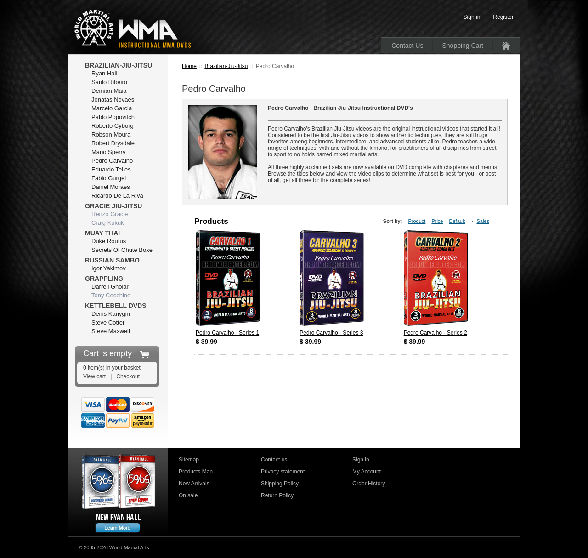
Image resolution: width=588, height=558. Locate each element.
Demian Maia (109, 90)
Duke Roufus (108, 241)
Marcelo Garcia (111, 108)
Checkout (128, 376)
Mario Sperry (108, 151)
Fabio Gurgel (108, 178)
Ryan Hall (104, 73)
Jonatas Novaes (112, 99)
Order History (368, 483)
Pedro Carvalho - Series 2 (435, 333)
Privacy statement (283, 471)
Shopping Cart (462, 45)
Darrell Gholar (110, 286)
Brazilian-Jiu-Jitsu (226, 66)
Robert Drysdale (113, 143)
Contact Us (407, 45)
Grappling (104, 278)
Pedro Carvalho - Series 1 (227, 333)
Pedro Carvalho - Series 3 (331, 333)
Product (416, 221)
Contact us (274, 459)
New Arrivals (194, 483)
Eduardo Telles (111, 169)
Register (503, 17)
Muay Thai (102, 233)
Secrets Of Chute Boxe (122, 249)
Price (437, 221)
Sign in (360, 459)
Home (189, 66)
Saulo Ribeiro (109, 82)
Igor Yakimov (108, 268)
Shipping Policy (280, 483)
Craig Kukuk (107, 222)
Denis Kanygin (110, 313)
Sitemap (189, 459)
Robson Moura (110, 134)
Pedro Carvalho (112, 160)
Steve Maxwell (110, 331)
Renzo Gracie (109, 214)
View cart (94, 376)
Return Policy (277, 495)
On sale (188, 495)
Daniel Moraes (110, 186)
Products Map (196, 471)
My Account (366, 471)
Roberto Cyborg (112, 125)
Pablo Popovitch (113, 117)
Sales (482, 221)
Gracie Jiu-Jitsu (113, 206)
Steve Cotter (107, 322)
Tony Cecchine (110, 295)
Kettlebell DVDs (116, 305)
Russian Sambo (112, 260)
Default (457, 221)
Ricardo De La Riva (117, 195)
